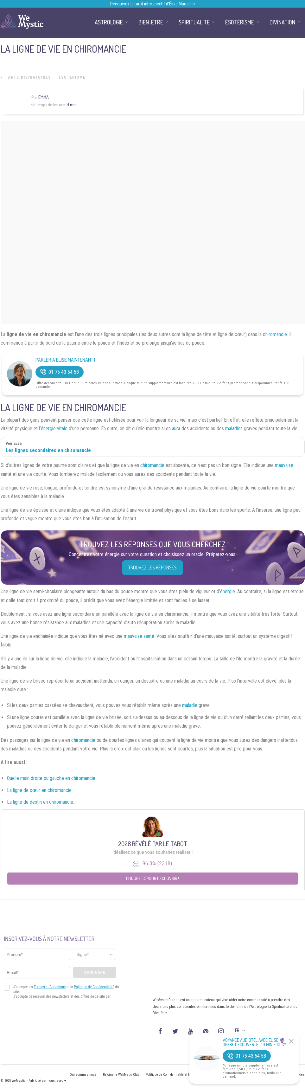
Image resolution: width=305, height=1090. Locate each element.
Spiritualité (194, 22)
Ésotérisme (72, 77)
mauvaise (284, 465)
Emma (43, 97)
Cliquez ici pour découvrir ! (152, 878)
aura (176, 428)
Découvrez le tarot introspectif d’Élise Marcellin (152, 3)
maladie (189, 705)
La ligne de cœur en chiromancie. (40, 790)
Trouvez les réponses (152, 567)
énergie (227, 591)
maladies (234, 428)
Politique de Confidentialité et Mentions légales (179, 1075)
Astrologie (109, 22)
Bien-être (150, 22)
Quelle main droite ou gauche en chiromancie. (51, 778)
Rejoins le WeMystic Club (121, 1075)
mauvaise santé (139, 636)
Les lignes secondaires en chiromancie (48, 450)
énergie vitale (54, 428)
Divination (282, 22)
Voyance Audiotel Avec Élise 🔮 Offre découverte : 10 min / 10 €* (254, 1042)
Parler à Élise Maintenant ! (65, 360)
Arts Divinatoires (29, 77)
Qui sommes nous (83, 1075)
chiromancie (275, 334)
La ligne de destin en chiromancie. (40, 802)
